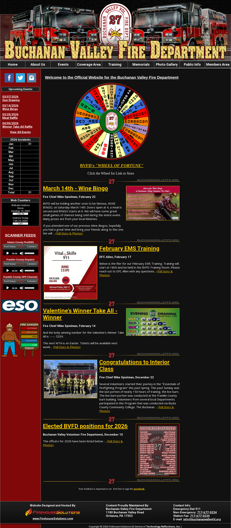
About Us (38, 64)
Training (114, 64)
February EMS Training (129, 248)
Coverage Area (89, 64)
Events (63, 64)
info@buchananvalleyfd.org (202, 519)
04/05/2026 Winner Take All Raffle (17, 125)
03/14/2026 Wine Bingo (10, 107)
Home (13, 64)
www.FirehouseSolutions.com (53, 518)
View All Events (20, 132)
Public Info (192, 64)
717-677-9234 (207, 512)
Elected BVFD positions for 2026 (85, 426)
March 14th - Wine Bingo (75, 188)
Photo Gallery (167, 64)
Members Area (217, 64)
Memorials (141, 64)
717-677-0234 (200, 516)
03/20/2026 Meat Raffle (10, 116)
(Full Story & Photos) (69, 233)
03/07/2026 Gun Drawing (11, 98)
